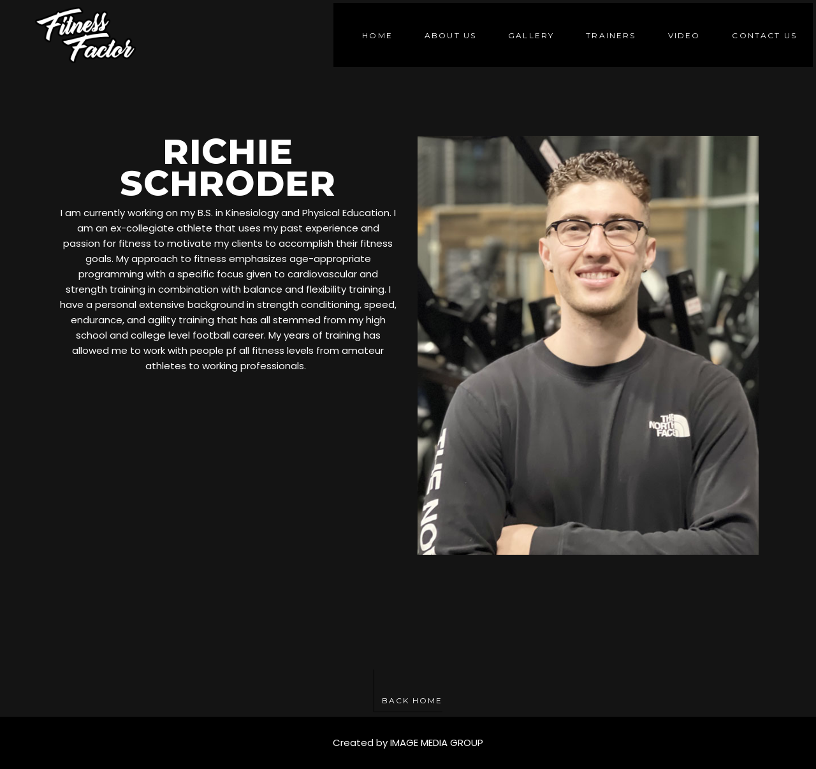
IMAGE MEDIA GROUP (436, 742)
